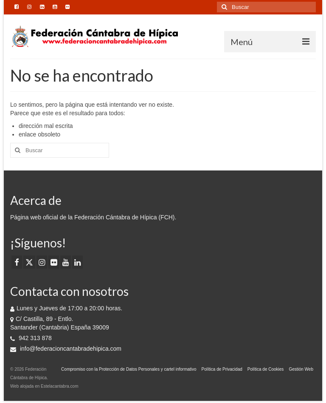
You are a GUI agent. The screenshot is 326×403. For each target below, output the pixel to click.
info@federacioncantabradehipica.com (65, 348)
